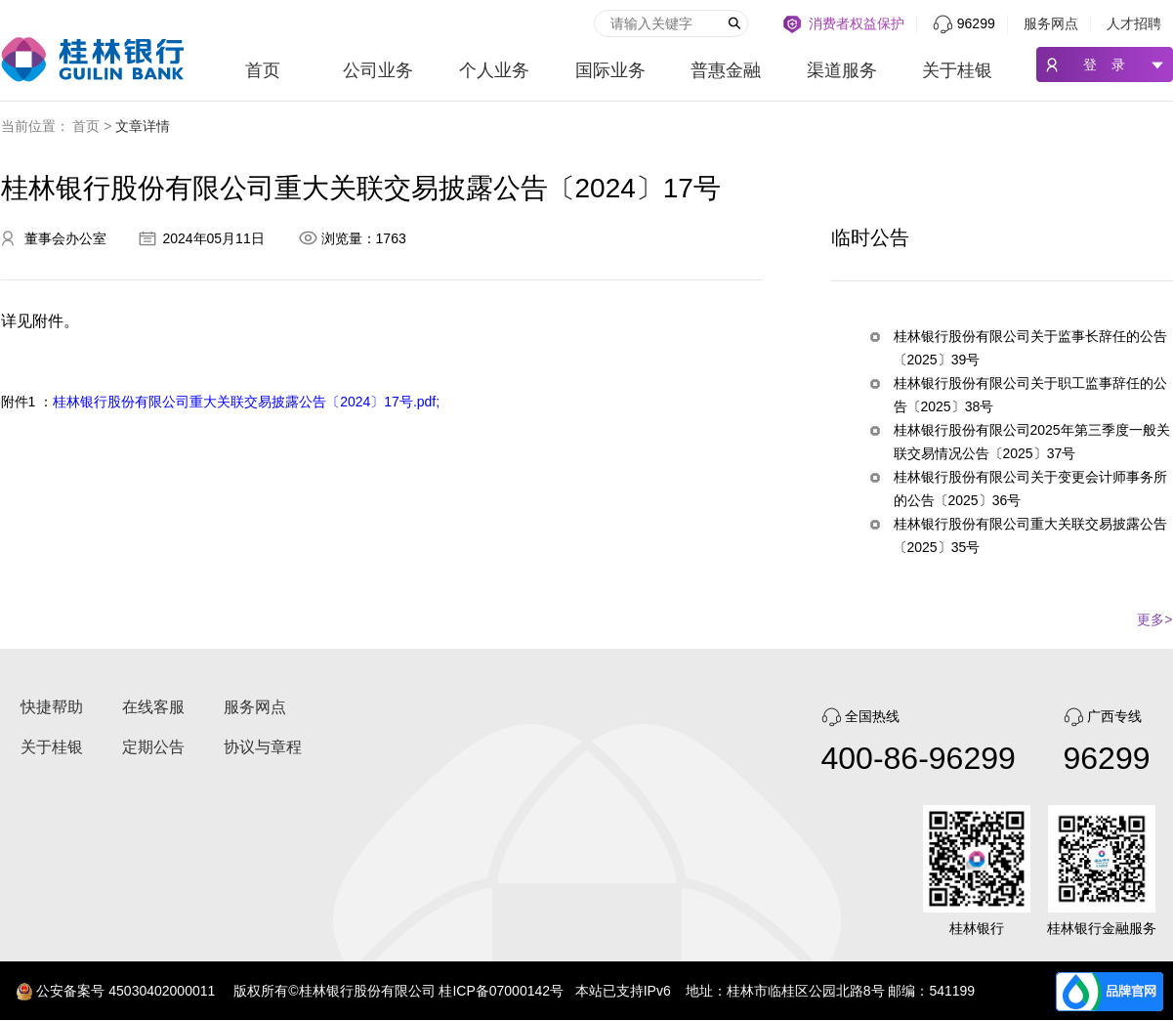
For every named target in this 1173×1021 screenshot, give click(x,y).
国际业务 (610, 70)
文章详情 (142, 126)
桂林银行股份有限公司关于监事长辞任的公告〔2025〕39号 (1030, 347)
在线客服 (153, 707)
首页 (262, 70)
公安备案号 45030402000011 (125, 991)
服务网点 (1051, 23)
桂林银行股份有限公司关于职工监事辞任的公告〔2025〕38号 (1030, 394)
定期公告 (153, 747)
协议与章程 (263, 747)
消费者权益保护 (856, 23)
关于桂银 (957, 70)
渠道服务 (842, 70)
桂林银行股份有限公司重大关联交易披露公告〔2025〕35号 (1030, 535)
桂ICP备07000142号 (501, 991)
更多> (1154, 619)
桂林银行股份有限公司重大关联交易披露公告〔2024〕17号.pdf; (246, 401)
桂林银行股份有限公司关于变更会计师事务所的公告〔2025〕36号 (1030, 488)
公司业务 (378, 70)
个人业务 (494, 70)
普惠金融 (726, 70)
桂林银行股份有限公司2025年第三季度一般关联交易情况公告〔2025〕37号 (1032, 441)
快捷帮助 (52, 707)
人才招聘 (1134, 23)
